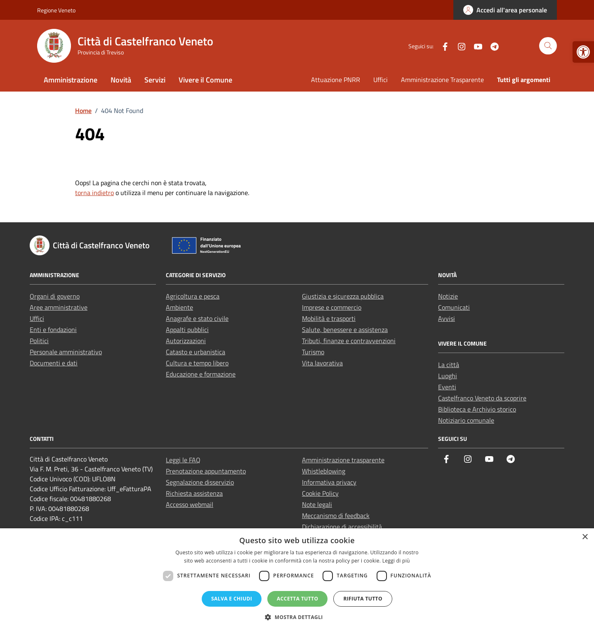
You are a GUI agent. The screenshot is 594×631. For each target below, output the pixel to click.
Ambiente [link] (179, 307)
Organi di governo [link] (55, 296)
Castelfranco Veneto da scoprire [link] (482, 398)
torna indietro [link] (94, 193)
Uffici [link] (380, 80)
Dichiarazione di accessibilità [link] (342, 527)
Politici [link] (39, 341)
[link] (583, 52)
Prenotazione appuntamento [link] (206, 471)
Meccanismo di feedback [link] (336, 515)
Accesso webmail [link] (189, 504)
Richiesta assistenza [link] (194, 493)
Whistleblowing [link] (323, 471)
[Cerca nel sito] (548, 46)
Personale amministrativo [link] (66, 352)
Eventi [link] (447, 387)
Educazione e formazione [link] (201, 374)
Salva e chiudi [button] (231, 598)
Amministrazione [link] (70, 79)
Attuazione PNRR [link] (335, 80)
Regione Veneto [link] (56, 10)
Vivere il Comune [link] (205, 79)
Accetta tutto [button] (297, 598)
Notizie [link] (448, 296)
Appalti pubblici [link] (187, 329)
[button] (297, 617)
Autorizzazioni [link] (186, 341)
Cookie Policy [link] (320, 493)
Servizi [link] (154, 79)
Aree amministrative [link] (58, 307)
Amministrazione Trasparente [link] (442, 80)
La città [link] (448, 365)
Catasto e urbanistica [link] (195, 352)
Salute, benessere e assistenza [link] (345, 329)
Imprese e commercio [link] (331, 307)
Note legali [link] (317, 504)
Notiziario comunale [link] (466, 420)
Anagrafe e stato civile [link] (197, 318)
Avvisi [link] (446, 318)
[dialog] (297, 579)
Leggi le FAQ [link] (183, 460)
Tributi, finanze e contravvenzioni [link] (349, 341)
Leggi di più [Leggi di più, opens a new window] (396, 560)
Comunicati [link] (454, 307)
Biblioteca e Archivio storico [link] (477, 409)
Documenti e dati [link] (54, 363)
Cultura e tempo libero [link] (197, 363)
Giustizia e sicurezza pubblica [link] (343, 296)
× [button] (585, 537)
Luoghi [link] (447, 376)
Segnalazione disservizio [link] (200, 482)
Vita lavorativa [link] (322, 363)
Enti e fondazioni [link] (53, 329)
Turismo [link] (313, 352)
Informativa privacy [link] (329, 482)
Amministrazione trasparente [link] (343, 460)
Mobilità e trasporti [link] (329, 318)
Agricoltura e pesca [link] (192, 296)
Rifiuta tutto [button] (362, 598)
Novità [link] (121, 79)
